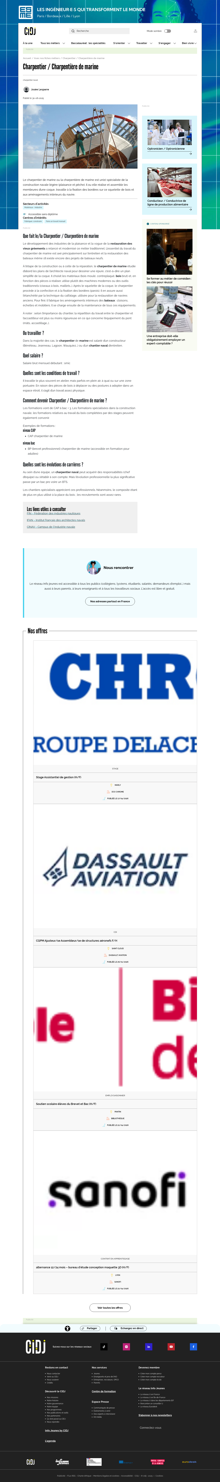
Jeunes (97, 1374)
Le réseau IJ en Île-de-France (152, 1397)
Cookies (159, 1476)
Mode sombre (154, 31)
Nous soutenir (53, 1380)
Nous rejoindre (53, 1422)
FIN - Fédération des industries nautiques (53, 513)
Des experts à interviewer (104, 1414)
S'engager (165, 43)
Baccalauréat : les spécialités (88, 43)
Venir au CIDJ (52, 1377)
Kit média (98, 1417)
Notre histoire (52, 1400)
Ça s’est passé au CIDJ (56, 1419)
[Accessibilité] (67, 1328)
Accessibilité (127, 1476)
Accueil (27, 58)
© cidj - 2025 (146, 1476)
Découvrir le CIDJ (55, 1391)
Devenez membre (149, 1367)
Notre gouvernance (55, 1404)
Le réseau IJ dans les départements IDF (157, 1400)
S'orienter (119, 43)
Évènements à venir (102, 1411)
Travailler (141, 43)
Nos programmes (54, 1410)
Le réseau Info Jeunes (152, 1388)
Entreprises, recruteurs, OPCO (106, 1380)
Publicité (61, 1476)
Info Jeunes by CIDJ (56, 1430)
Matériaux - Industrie (33, 207)
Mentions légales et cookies (106, 1476)
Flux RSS (71, 1476)
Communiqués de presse (104, 1408)
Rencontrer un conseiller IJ (151, 1404)
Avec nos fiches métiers (47, 58)
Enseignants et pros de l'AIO (105, 1377)
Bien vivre (188, 43)
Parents (97, 1383)
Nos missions (52, 1397)
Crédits (50, 1383)
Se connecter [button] (195, 31)
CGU (137, 1476)
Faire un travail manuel (55, 221)
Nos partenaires (53, 1416)
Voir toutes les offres (110, 1307)
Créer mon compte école (150, 1380)
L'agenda (50, 1441)
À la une (28, 43)
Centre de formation (104, 1391)
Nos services (99, 1367)
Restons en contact (56, 1367)
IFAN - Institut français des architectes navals (56, 520)
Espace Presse (100, 1401)
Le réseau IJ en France (150, 1394)
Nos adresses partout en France (110, 601)
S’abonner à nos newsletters (155, 1415)
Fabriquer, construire (33, 221)
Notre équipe (52, 1407)
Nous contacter (53, 1374)
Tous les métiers (50, 43)
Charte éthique (84, 1476)
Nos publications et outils (57, 1413)
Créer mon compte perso (150, 1374)
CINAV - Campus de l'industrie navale (51, 526)
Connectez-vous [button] (150, 1427)
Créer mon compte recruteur (152, 1377)
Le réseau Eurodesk (148, 1407)
